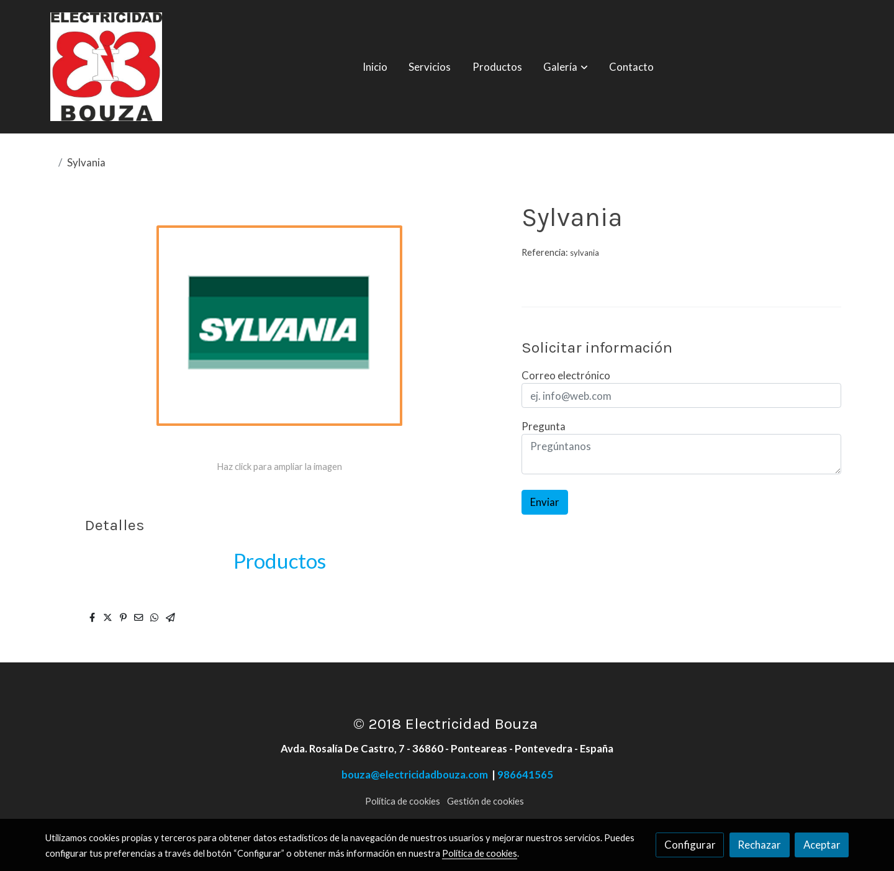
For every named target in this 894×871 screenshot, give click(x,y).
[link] (106, 66)
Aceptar (822, 844)
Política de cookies (402, 801)
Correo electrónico (566, 375)
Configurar (690, 844)
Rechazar (759, 844)
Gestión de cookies (485, 801)
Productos (279, 560)
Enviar (544, 501)
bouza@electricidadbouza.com (416, 774)
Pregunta (544, 426)
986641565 (525, 774)
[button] (565, 67)
